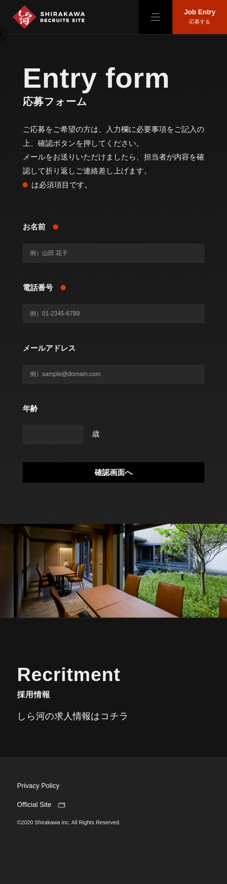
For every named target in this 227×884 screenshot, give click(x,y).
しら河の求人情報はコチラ (73, 722)
